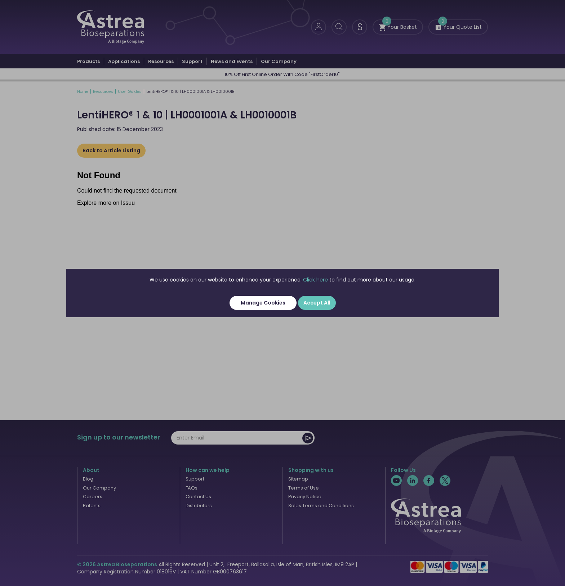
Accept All (316, 302)
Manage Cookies (263, 302)
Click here (315, 279)
